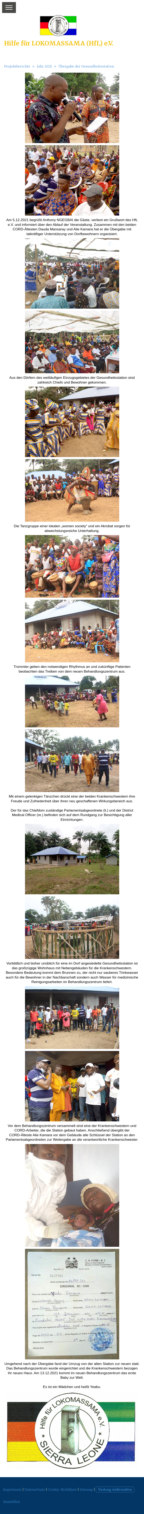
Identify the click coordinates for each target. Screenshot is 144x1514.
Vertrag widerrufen (115, 1489)
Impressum (12, 1489)
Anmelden (11, 1502)
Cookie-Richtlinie (62, 1489)
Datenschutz (35, 1489)
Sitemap (86, 1489)
